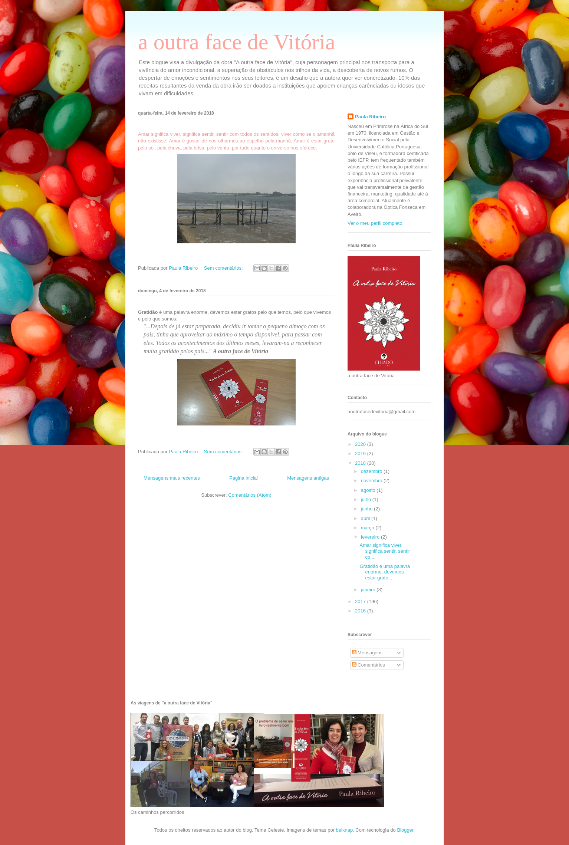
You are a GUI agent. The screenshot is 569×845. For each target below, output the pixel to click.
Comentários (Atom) (249, 495)
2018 (361, 463)
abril (366, 518)
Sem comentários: (224, 268)
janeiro (369, 589)
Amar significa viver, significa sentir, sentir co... (384, 550)
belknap (344, 830)
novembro (372, 480)
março (368, 527)
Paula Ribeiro (370, 116)
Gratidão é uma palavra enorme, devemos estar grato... (384, 572)
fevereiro (371, 537)
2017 (361, 601)
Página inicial (243, 478)
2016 (361, 611)
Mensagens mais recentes (172, 478)
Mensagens (367, 652)
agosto (369, 490)
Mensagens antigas (308, 478)
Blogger (405, 830)
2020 (361, 444)
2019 (361, 453)
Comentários (368, 665)
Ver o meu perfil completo (375, 223)
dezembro (372, 471)
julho (366, 499)
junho (367, 509)
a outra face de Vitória (236, 42)
